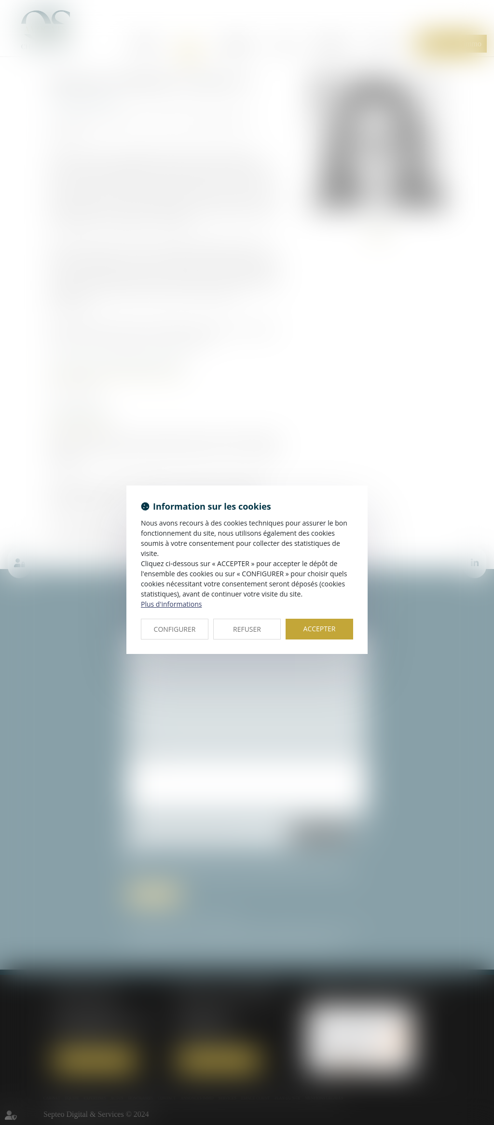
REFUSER (247, 629)
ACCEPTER (319, 628)
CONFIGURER (175, 629)
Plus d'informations (171, 604)
